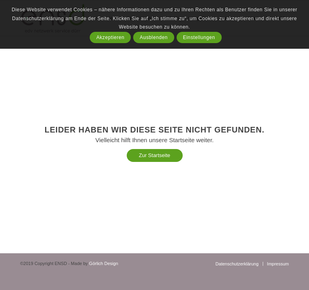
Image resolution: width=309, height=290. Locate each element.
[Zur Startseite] (155, 155)
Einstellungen (199, 37)
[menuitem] (237, 264)
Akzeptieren (110, 37)
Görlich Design (103, 263)
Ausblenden (153, 37)
